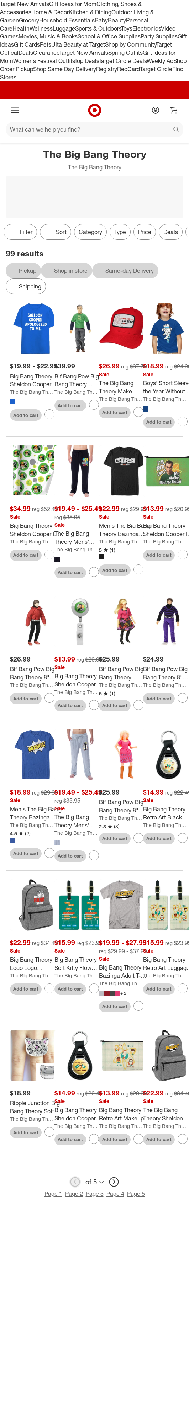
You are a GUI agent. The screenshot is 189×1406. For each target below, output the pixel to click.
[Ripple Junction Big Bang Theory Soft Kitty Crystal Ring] (36, 1107)
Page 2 (74, 1193)
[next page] (114, 1182)
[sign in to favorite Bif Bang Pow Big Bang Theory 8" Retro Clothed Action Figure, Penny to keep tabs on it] (138, 838)
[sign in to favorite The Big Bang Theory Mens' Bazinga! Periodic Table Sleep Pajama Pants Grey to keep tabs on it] (94, 855)
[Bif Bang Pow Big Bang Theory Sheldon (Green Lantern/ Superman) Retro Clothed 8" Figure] (80, 380)
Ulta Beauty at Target (78, 44)
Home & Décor (50, 12)
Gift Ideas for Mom (72, 3)
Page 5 (136, 1193)
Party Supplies (159, 36)
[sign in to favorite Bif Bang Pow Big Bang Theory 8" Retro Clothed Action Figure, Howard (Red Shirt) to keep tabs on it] (49, 698)
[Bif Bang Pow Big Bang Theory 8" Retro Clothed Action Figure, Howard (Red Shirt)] (36, 673)
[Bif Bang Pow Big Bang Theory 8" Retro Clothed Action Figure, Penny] (125, 806)
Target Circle (156, 69)
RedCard (128, 69)
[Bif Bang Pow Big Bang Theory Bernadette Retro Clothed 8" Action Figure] (125, 673)
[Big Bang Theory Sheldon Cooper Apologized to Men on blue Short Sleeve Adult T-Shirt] (36, 380)
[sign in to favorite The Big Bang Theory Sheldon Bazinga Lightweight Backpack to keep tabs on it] (183, 1139)
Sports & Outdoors (98, 28)
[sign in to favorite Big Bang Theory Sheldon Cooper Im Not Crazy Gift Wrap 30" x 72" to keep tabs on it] (49, 554)
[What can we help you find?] (94, 129)
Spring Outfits (125, 52)
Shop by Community (130, 44)
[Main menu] (15, 110)
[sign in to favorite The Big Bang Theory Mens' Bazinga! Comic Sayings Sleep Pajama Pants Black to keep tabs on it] (94, 572)
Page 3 (95, 1193)
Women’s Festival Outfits (43, 60)
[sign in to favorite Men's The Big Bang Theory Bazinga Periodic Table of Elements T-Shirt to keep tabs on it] (138, 569)
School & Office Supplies (109, 36)
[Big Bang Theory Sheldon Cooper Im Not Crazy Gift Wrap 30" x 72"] (36, 530)
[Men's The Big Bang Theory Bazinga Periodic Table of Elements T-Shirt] (125, 530)
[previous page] (75, 1182)
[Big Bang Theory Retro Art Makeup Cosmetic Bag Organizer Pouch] (125, 1114)
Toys (126, 28)
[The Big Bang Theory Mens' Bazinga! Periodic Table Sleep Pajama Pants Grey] (80, 821)
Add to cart (25, 415)
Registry (106, 69)
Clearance (46, 52)
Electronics (146, 28)
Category (90, 231)
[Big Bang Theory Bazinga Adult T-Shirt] (125, 972)
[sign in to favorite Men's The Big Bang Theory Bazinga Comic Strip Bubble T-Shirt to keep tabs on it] (49, 853)
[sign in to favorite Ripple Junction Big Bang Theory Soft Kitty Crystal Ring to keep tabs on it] (49, 1132)
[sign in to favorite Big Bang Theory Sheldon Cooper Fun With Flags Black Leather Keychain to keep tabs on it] (94, 1139)
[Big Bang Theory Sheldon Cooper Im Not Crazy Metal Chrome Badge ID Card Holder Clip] (80, 680)
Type (120, 231)
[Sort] (55, 232)
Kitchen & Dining (90, 12)
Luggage (64, 28)
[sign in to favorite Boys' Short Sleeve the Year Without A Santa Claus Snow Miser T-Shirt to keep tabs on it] (183, 421)
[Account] (155, 110)
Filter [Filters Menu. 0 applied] (20, 232)
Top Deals (86, 60)
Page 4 (115, 1193)
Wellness (41, 28)
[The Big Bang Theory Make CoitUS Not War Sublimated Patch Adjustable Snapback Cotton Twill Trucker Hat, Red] (125, 387)
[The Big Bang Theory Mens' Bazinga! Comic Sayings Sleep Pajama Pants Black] (80, 538)
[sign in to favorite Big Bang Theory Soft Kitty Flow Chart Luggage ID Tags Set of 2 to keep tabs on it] (94, 988)
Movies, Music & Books (48, 36)
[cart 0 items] (174, 110)
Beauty (117, 20)
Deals (26, 52)
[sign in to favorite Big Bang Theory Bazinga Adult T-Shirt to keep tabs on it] (138, 1006)
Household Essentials (67, 20)
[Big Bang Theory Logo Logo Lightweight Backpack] (36, 964)
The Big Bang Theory (32, 392)
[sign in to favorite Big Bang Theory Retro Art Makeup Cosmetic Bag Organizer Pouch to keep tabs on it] (138, 1139)
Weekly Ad (160, 60)
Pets (45, 44)
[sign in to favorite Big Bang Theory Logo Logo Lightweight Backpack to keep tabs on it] (49, 988)
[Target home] (95, 110)
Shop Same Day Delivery (64, 69)
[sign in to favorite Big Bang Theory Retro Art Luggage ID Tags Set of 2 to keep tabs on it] (183, 988)
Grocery (29, 20)
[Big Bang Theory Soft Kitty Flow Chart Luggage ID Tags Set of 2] (80, 964)
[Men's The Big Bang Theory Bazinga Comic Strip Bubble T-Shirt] (36, 813)
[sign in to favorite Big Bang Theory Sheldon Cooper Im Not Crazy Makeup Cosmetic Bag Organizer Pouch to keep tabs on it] (183, 554)
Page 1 (53, 1193)
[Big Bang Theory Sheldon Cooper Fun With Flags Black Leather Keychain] (80, 1114)
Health (21, 28)
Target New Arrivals (24, 3)
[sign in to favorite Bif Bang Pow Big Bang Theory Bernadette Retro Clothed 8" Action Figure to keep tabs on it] (138, 705)
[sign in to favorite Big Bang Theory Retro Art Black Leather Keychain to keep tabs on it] (183, 838)
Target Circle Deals (123, 60)
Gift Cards (27, 44)
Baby (101, 20)
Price (144, 231)
